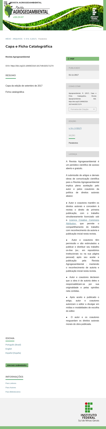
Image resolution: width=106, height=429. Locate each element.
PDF (72, 59)
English (9, 349)
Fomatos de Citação (79, 109)
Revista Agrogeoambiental (26, 2)
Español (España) (13, 353)
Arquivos (17, 39)
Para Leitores (11, 383)
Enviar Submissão (16, 365)
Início (8, 39)
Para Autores (11, 388)
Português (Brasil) (13, 345)
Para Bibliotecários (13, 392)
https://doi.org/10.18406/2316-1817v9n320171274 (32, 66)
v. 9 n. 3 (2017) (30, 39)
